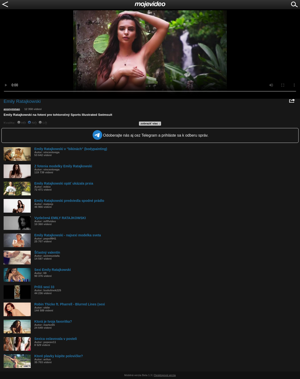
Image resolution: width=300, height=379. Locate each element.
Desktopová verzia (165, 375)
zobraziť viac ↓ (150, 123)
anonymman (12, 109)
